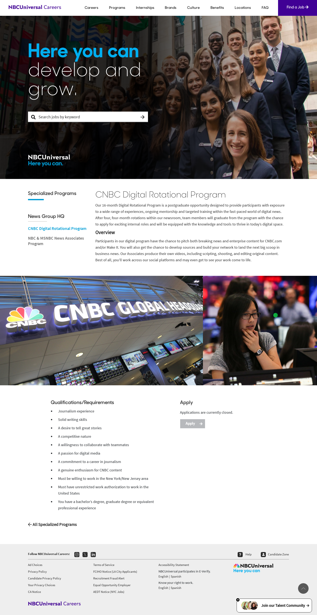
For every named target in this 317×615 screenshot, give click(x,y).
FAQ (265, 8)
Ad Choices (35, 565)
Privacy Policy (37, 572)
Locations (243, 8)
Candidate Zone (278, 554)
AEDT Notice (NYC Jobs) (108, 592)
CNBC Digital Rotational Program (57, 228)
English (163, 576)
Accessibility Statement (173, 565)
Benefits (217, 8)
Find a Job (298, 7)
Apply (193, 423)
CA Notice (34, 592)
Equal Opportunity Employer (112, 585)
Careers (91, 8)
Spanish (176, 576)
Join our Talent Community (274, 605)
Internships (145, 8)
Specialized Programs (52, 193)
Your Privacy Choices (41, 585)
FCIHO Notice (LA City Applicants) (115, 572)
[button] (143, 117)
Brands (170, 8)
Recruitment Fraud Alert (108, 578)
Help (248, 554)
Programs (117, 8)
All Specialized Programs (52, 524)
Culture (193, 8)
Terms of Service (103, 565)
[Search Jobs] (88, 117)
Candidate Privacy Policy (44, 578)
